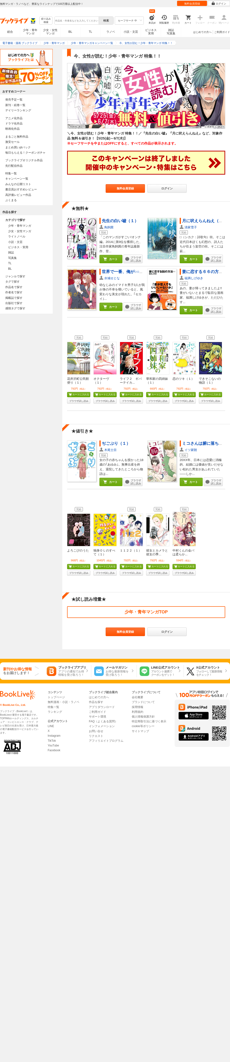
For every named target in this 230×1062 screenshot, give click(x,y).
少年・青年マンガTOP (146, 612)
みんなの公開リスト (18, 184)
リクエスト (96, 736)
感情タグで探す (15, 308)
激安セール (12, 142)
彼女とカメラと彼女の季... (157, 552)
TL (90, 31)
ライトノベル (16, 236)
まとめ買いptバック (18, 147)
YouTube (53, 745)
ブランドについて (143, 702)
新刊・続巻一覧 (15, 105)
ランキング (55, 711)
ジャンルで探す (15, 276)
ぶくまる (11, 200)
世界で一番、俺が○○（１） (127, 271)
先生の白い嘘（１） (120, 221)
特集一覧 (11, 173)
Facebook (54, 750)
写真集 (12, 258)
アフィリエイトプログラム (106, 740)
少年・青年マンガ (30, 31)
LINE (51, 726)
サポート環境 (97, 716)
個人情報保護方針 (143, 716)
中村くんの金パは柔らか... (183, 552)
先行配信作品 (14, 165)
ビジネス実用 (151, 31)
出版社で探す (14, 303)
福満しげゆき (193, 278)
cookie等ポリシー (143, 726)
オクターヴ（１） (101, 380)
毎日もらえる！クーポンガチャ (25, 152)
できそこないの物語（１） (210, 380)
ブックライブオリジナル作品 (24, 160)
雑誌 (11, 252)
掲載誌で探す (14, 298)
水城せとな (112, 278)
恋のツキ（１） (183, 379)
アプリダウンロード (102, 707)
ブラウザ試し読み (78, 401)
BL (70, 31)
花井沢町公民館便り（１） (78, 380)
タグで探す (12, 281)
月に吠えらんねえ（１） (204, 221)
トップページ (56, 697)
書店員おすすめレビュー (21, 189)
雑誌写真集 (171, 31)
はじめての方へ (202, 32)
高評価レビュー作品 (18, 195)
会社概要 (137, 697)
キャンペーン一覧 (16, 178)
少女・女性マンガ (50, 31)
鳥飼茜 (109, 227)
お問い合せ (96, 731)
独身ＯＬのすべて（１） (104, 552)
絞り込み (46, 20)
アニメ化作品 (14, 118)
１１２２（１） (131, 550)
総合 (10, 31)
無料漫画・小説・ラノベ (63, 702)
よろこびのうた (78, 550)
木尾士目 (110, 450)
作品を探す (96, 702)
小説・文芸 (131, 31)
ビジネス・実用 (18, 247)
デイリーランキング (18, 110)
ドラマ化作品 (14, 123)
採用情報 (137, 707)
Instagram (54, 735)
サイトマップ (140, 731)
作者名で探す (14, 292)
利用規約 (137, 711)
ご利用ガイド (222, 32)
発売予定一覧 (14, 99)
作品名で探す (14, 287)
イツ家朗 (190, 450)
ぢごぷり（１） (116, 443)
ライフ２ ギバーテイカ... (131, 380)
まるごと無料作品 (16, 136)
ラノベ (110, 31)
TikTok (52, 740)
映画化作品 (12, 128)
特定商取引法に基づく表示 (149, 721)
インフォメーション (102, 726)
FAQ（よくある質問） (103, 721)
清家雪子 (190, 227)
